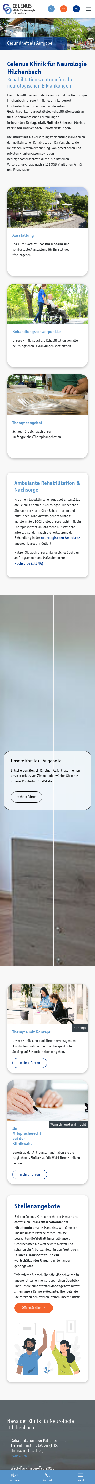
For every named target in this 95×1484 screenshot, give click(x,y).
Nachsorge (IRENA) (28, 563)
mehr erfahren (26, 797)
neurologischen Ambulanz (60, 537)
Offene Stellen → (34, 1308)
